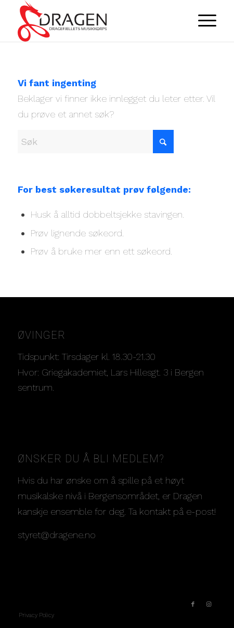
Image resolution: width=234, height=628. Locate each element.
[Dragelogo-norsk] (97, 21)
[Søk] (96, 141)
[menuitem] (202, 21)
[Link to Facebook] (193, 604)
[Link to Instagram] (208, 604)
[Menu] (202, 21)
